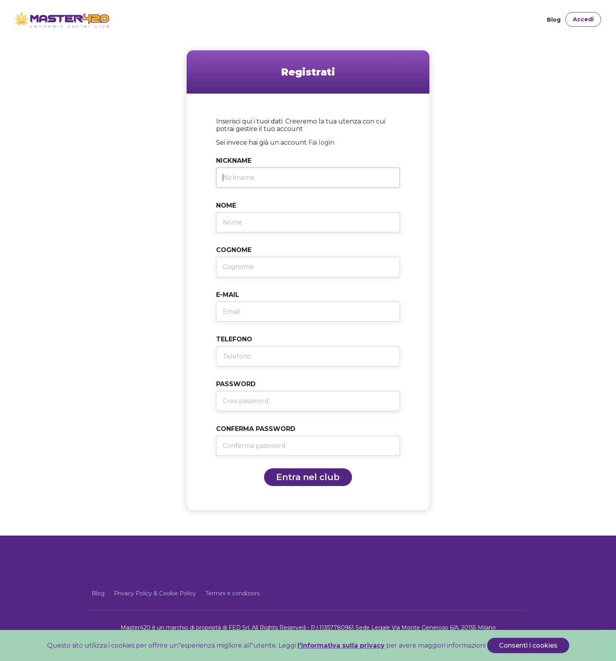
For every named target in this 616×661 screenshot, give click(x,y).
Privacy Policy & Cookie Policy (155, 593)
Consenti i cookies (528, 645)
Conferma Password (255, 429)
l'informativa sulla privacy (341, 645)
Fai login (321, 142)
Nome (226, 205)
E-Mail (227, 294)
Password (236, 384)
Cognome (233, 250)
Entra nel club (308, 477)
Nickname (233, 160)
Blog (554, 19)
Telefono (234, 339)
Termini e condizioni (232, 593)
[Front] (41, 19)
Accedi (583, 19)
